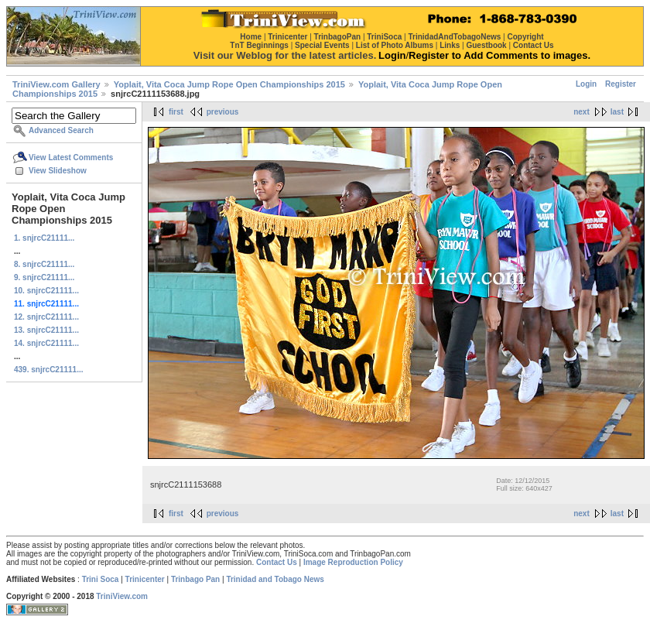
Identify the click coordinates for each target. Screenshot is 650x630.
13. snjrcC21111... (46, 330)
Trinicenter (145, 579)
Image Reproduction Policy (353, 562)
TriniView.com (122, 596)
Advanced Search (61, 130)
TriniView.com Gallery (56, 84)
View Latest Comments (71, 157)
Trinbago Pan (195, 579)
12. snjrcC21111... (46, 317)
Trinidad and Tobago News (275, 579)
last (617, 112)
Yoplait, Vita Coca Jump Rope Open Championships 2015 (229, 84)
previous (223, 112)
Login (586, 84)
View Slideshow (58, 170)
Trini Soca (100, 579)
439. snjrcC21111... (49, 369)
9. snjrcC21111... (44, 277)
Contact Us (276, 562)
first (176, 112)
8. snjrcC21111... (44, 264)
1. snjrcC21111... (44, 238)
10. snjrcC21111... (46, 290)
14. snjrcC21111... (46, 343)
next (581, 112)
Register (620, 84)
